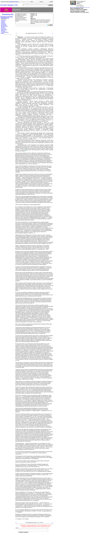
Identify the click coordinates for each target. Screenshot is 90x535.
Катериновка (4, 25)
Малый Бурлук (4, 26)
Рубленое (3, 30)
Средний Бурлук (4, 32)
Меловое (3, 27)
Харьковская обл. (8, 14)
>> (52, 33)
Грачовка (3, 22)
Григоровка (3, 23)
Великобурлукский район (6, 16)
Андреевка (3, 20)
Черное (2, 33)
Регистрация (12, 1)
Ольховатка (3, 28)
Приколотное (4, 29)
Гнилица (3, 21)
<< (16, 33)
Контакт (16, 1)
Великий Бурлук (5, 17)
